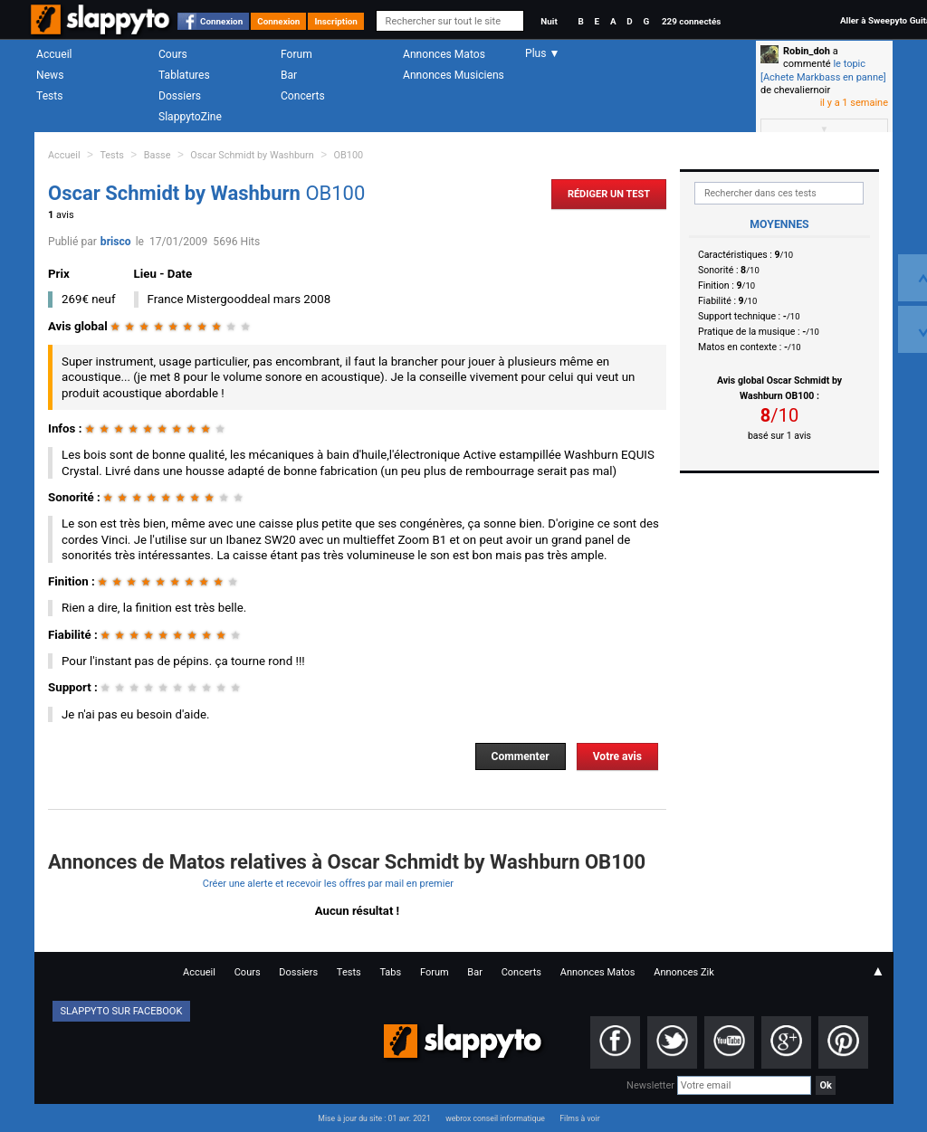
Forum (296, 54)
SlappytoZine (190, 116)
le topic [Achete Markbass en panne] (823, 70)
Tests (49, 96)
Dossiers (179, 96)
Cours (172, 54)
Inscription (336, 21)
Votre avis (617, 756)
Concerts (303, 96)
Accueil (54, 54)
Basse (157, 155)
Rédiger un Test (609, 194)
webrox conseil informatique (495, 1118)
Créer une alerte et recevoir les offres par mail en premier (328, 883)
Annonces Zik (684, 972)
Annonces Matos (444, 54)
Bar (289, 75)
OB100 (349, 155)
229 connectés (691, 21)
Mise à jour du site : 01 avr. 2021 (374, 1118)
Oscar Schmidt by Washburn (251, 155)
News (49, 75)
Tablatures (184, 75)
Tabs (390, 972)
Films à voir (579, 1118)
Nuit (548, 21)
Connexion (221, 21)
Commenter (521, 756)
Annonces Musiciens (453, 75)
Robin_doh (806, 51)
